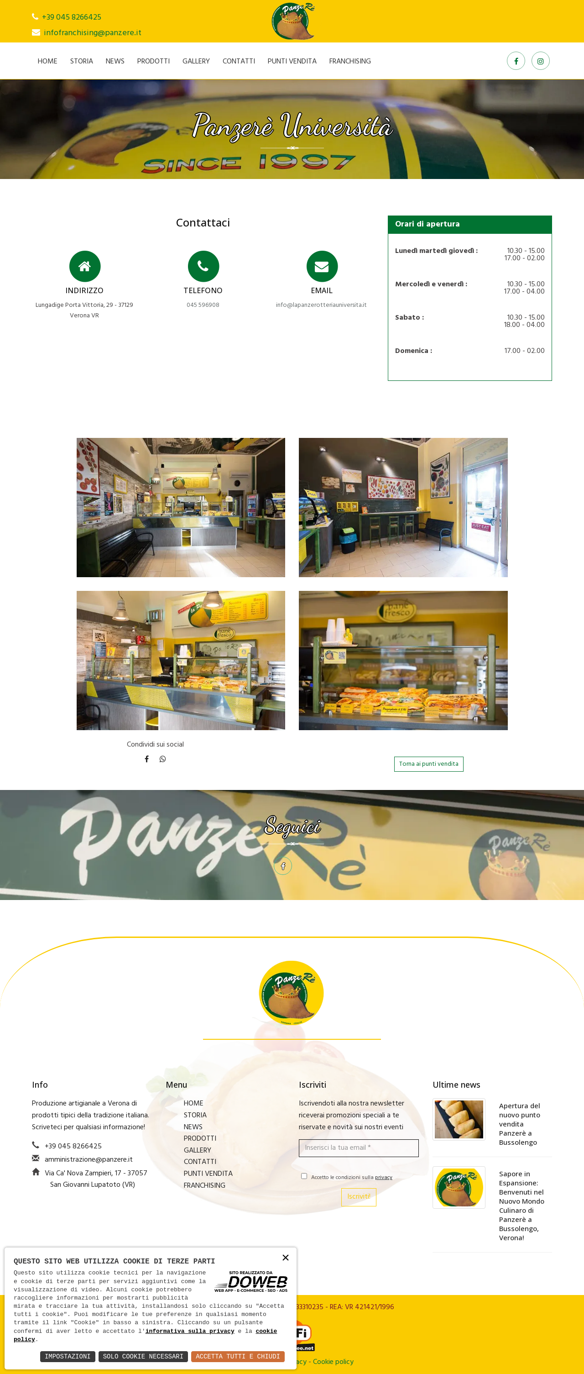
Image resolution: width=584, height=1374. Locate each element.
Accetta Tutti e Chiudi (238, 1356)
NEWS (115, 62)
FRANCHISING (350, 62)
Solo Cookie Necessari (143, 1356)
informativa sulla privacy (190, 1331)
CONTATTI (239, 62)
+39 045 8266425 (71, 17)
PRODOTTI (153, 62)
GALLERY (196, 62)
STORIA (81, 62)
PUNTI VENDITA (292, 62)
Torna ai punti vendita (429, 764)
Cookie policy (333, 1362)
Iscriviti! (358, 1197)
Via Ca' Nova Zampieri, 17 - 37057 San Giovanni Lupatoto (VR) (96, 1179)
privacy (383, 1177)
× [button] (286, 1258)
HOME (47, 62)
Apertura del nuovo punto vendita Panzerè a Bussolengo (519, 1124)
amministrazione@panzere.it (89, 1160)
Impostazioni (68, 1356)
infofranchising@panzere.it (92, 33)
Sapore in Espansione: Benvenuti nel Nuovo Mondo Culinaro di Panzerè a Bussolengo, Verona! (521, 1205)
